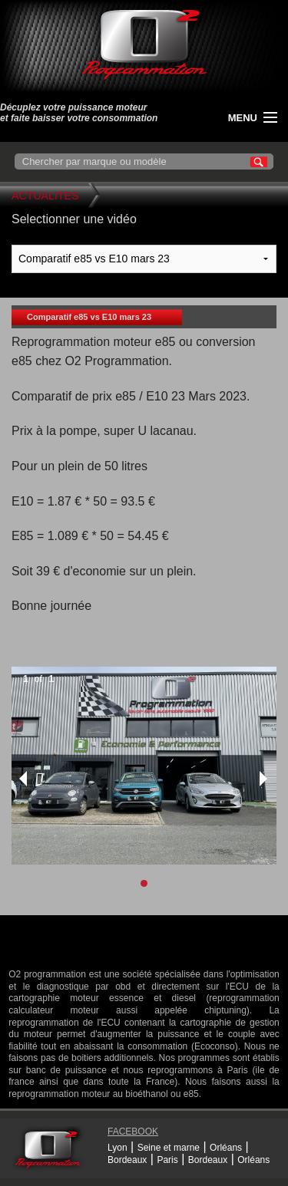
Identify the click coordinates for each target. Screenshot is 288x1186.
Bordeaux (127, 1160)
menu (242, 118)
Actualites (45, 195)
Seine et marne (168, 1147)
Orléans (226, 1147)
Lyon (117, 1147)
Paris (167, 1160)
